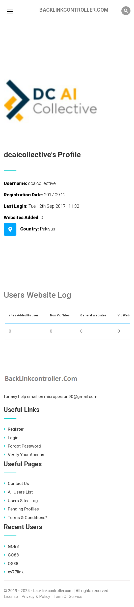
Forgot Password (22, 446)
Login (11, 437)
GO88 (11, 546)
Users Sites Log (21, 500)
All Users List (18, 492)
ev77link (13, 571)
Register (14, 429)
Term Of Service (68, 596)
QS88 (11, 563)
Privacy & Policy (35, 596)
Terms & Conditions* (25, 517)
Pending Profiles (21, 508)
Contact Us (16, 483)
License (11, 596)
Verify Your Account (25, 454)
